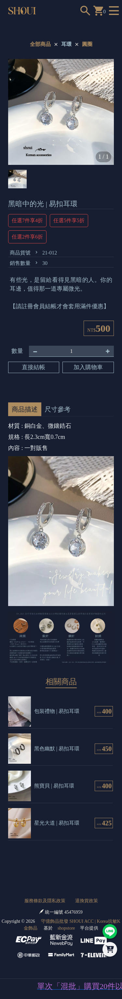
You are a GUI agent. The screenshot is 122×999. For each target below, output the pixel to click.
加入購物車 (88, 367)
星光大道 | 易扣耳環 (56, 823)
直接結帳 (33, 367)
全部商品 (40, 44)
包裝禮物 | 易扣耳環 (56, 711)
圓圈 (87, 44)
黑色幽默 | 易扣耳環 (56, 748)
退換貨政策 (86, 900)
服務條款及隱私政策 (44, 900)
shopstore (66, 928)
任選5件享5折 (69, 220)
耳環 (66, 44)
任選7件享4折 (27, 220)
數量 (17, 351)
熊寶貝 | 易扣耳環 (54, 786)
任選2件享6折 (27, 236)
